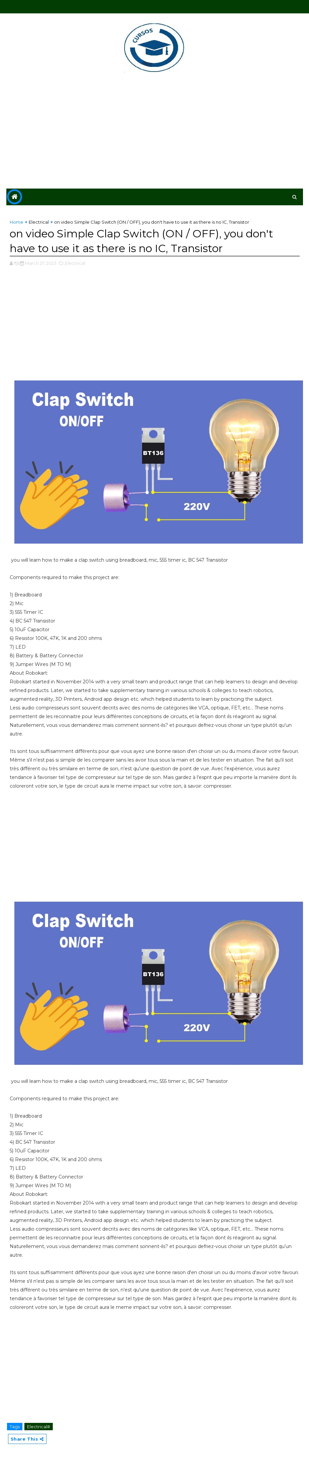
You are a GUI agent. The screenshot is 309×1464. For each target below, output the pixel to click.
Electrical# (38, 1426)
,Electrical (74, 263)
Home (16, 222)
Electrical (39, 222)
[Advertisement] (154, 132)
